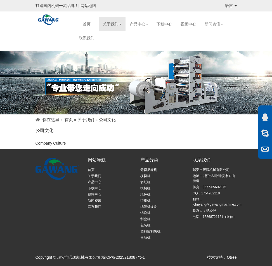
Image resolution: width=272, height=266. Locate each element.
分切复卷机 (148, 170)
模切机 (145, 188)
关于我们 (112, 24)
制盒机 (145, 219)
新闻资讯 (214, 24)
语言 (231, 5)
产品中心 (139, 24)
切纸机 (145, 182)
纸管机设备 (148, 207)
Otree (231, 257)
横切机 (145, 176)
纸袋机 (145, 213)
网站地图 (88, 5)
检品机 (145, 237)
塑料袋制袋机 (150, 231)
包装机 (145, 225)
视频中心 (188, 24)
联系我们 (86, 38)
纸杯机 (145, 194)
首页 (86, 24)
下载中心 (164, 24)
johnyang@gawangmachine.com (217, 204)
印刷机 (145, 201)
